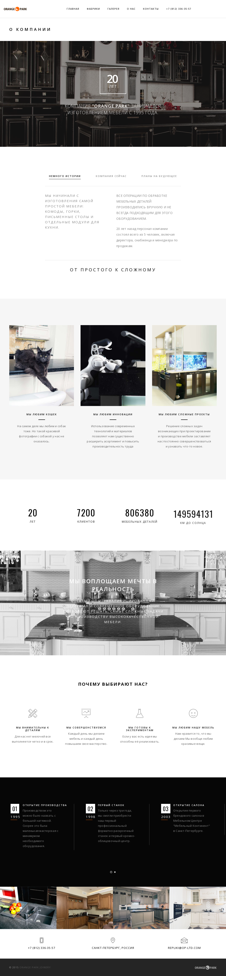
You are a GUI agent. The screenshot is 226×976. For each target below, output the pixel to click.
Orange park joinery (35, 967)
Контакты (151, 8)
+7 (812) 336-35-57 (178, 8)
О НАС (131, 8)
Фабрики (93, 8)
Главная (73, 8)
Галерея (113, 8)
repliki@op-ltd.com (184, 948)
